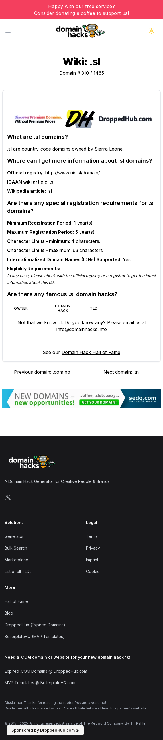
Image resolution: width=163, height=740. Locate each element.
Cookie (93, 571)
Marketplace (16, 559)
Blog (9, 613)
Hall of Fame (16, 601)
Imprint (92, 559)
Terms (92, 536)
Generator (14, 536)
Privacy (93, 548)
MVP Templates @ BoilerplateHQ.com (40, 682)
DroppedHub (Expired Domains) (35, 624)
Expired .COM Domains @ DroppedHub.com (46, 671)
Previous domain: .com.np (42, 372)
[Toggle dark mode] (151, 30)
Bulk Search (16, 548)
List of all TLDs (18, 571)
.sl (52, 182)
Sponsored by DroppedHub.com (45, 730)
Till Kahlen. (139, 723)
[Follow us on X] (8, 497)
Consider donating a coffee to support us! (81, 13)
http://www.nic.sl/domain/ (72, 173)
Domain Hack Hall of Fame (91, 352)
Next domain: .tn (121, 372)
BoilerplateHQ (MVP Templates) (35, 636)
